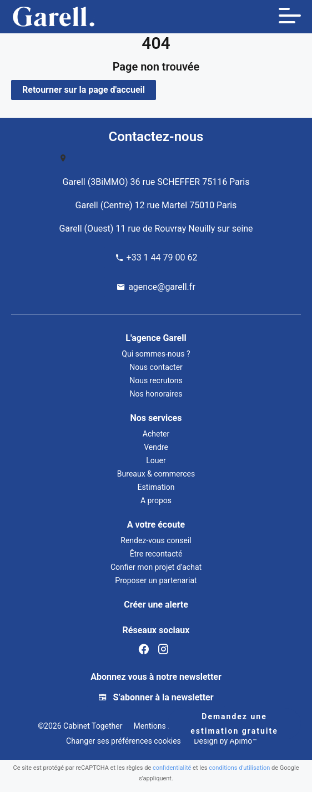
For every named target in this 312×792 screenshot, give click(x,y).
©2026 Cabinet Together (80, 725)
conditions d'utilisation (239, 767)
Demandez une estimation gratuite (234, 723)
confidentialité (172, 767)
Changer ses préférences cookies (123, 740)
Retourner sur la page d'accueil (83, 89)
